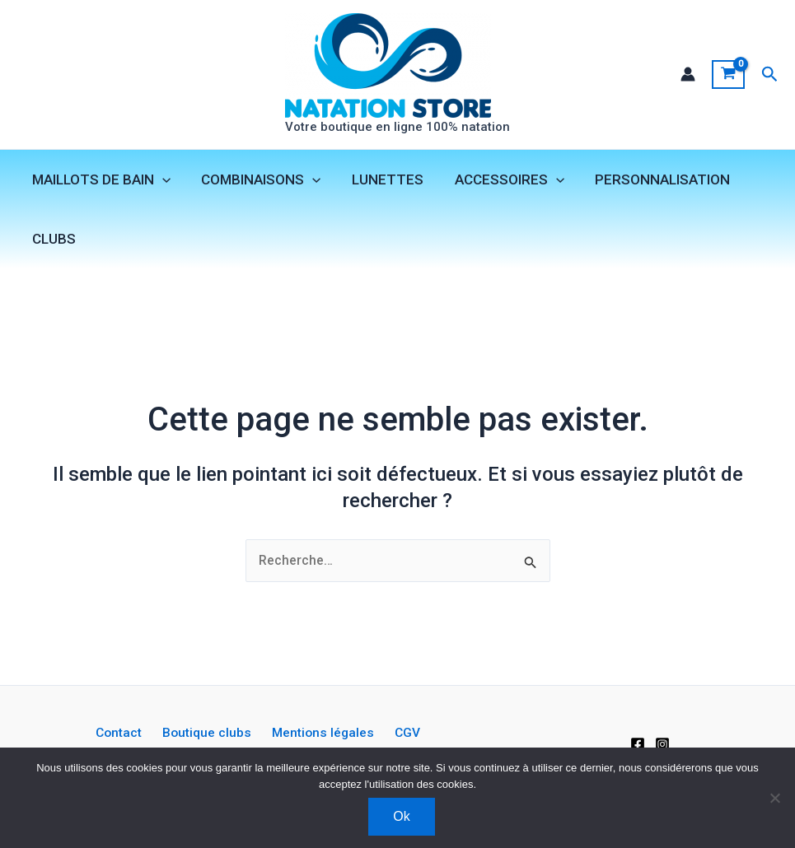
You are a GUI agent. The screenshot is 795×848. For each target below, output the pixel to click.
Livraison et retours (421, 741)
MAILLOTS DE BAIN (99, 180)
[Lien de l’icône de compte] (687, 75)
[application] (160, 180)
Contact (65, 741)
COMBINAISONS (256, 180)
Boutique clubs (147, 741)
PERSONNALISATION (650, 180)
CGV (336, 741)
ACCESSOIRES (499, 180)
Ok (401, 816)
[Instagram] (662, 741)
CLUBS (52, 239)
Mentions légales (257, 741)
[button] (770, 74)
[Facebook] (637, 741)
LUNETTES (380, 180)
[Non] (774, 798)
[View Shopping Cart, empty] (728, 75)
